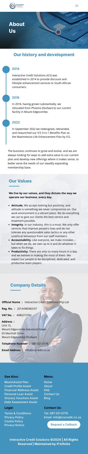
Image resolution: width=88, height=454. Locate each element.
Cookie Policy (13, 421)
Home (48, 382)
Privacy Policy (13, 417)
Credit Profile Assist (17, 386)
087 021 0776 (59, 413)
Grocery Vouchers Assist (21, 398)
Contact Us (51, 394)
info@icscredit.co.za (67, 417)
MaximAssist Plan (16, 382)
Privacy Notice (14, 425)
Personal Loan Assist (18, 394)
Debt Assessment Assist (20, 402)
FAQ (46, 390)
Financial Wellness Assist (21, 390)
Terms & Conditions (17, 413)
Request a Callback (64, 424)
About (48, 386)
